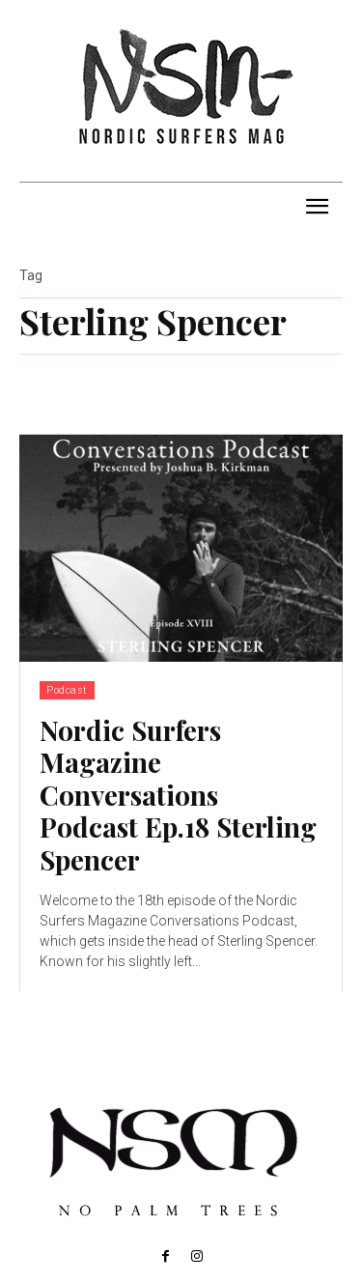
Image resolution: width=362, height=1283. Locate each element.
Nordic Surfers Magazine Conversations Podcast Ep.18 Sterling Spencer (178, 794)
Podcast (67, 690)
